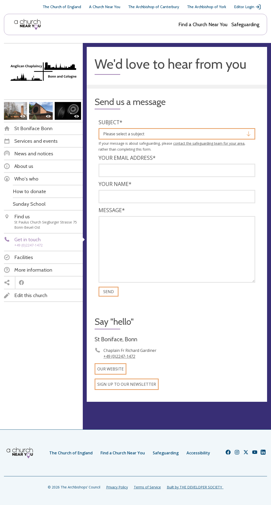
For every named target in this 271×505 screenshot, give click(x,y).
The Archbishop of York (206, 6)
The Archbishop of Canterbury (153, 6)
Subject (110, 122)
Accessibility (198, 453)
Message (112, 210)
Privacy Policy (117, 487)
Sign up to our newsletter (126, 384)
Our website (110, 369)
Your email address (127, 158)
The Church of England (62, 6)
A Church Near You (104, 6)
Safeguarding (245, 24)
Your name (115, 184)
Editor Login (247, 7)
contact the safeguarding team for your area (208, 143)
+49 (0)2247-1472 (119, 356)
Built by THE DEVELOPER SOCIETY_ (195, 487)
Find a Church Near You (202, 24)
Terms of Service (147, 487)
